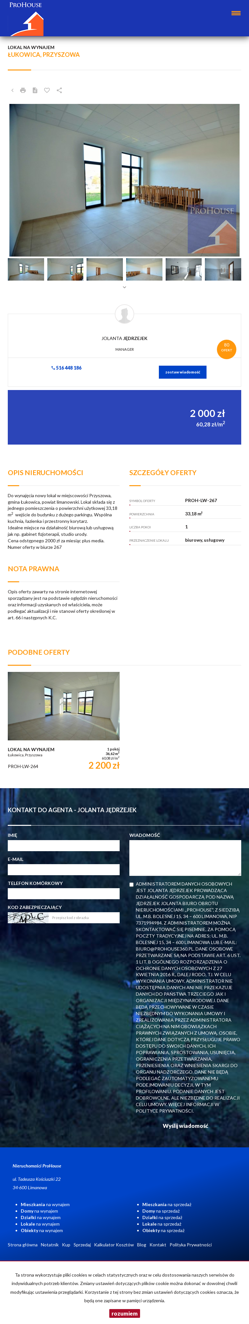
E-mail (15, 859)
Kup (66, 1244)
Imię (12, 835)
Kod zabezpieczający (35, 907)
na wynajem (45, 1204)
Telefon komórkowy (35, 883)
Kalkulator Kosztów (114, 1244)
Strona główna (23, 1244)
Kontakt (157, 1244)
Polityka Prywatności (191, 1244)
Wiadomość (144, 835)
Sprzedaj (82, 1244)
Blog (141, 1244)
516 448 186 (66, 368)
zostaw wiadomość (182, 372)
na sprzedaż (166, 1204)
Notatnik (50, 1244)
